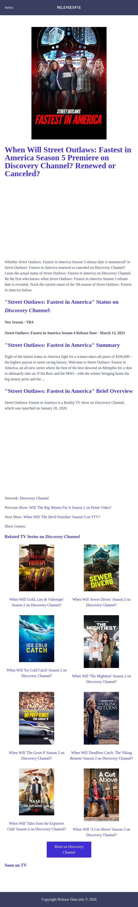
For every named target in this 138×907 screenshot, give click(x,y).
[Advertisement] (69, 217)
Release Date (67, 899)
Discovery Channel (34, 498)
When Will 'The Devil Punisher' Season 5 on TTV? (61, 517)
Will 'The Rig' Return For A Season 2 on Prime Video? (70, 508)
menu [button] (9, 7)
